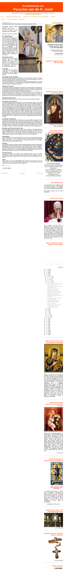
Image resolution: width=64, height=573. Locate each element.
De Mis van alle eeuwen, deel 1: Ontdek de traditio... (54, 299)
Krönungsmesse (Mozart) (52, 288)
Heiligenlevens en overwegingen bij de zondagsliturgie (36, 16)
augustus (49, 282)
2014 (47, 327)
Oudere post (40, 173)
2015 (47, 325)
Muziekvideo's (22, 19)
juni (48, 310)
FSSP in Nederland (11, 19)
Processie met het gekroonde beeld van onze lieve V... (53, 293)
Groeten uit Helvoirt (51, 303)
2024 (47, 270)
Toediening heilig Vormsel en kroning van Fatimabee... (53, 301)
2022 (47, 273)
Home (2, 16)
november (49, 278)
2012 (47, 330)
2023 (47, 272)
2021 (47, 275)
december (49, 276)
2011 (47, 331)
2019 (47, 320)
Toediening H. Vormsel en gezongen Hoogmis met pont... (54, 291)
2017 (47, 323)
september (49, 280)
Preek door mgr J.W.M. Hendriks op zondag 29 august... (54, 284)
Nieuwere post (4, 173)
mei (48, 311)
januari (48, 317)
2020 (47, 318)
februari (49, 315)
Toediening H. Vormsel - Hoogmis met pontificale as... (54, 287)
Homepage (22, 173)
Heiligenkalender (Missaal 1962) (13, 16)
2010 (47, 333)
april (48, 313)
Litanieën (3, 19)
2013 (47, 328)
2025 (47, 269)
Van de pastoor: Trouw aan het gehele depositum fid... (54, 305)
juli (47, 308)
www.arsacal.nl (7, 165)
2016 (47, 324)
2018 (47, 321)
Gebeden (53, 16)
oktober (49, 279)
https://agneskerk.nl (58, 54)
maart (48, 314)
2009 (47, 334)
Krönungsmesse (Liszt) (52, 307)
